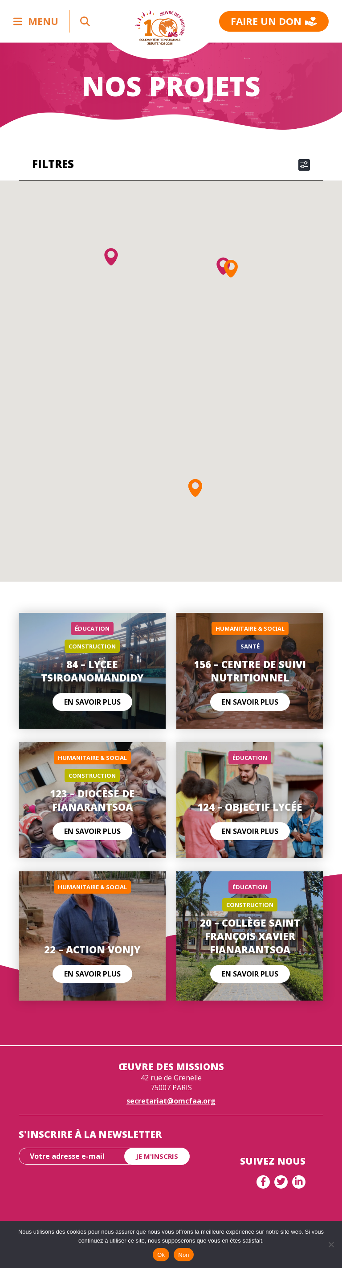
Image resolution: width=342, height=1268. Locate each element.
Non (183, 1255)
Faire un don (274, 21)
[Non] (330, 1244)
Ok (161, 1255)
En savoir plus (92, 702)
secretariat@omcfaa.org (171, 1101)
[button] (111, 257)
